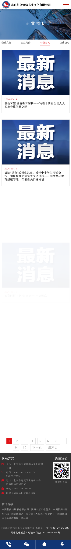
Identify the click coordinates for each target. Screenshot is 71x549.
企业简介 (26, 42)
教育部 (29, 513)
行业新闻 (45, 42)
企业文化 (6, 42)
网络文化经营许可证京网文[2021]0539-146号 (35, 532)
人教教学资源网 (44, 513)
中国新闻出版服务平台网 (15, 509)
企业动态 (64, 42)
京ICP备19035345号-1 (58, 528)
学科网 (24, 518)
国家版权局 (17, 513)
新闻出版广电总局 (41, 509)
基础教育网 (12, 518)
